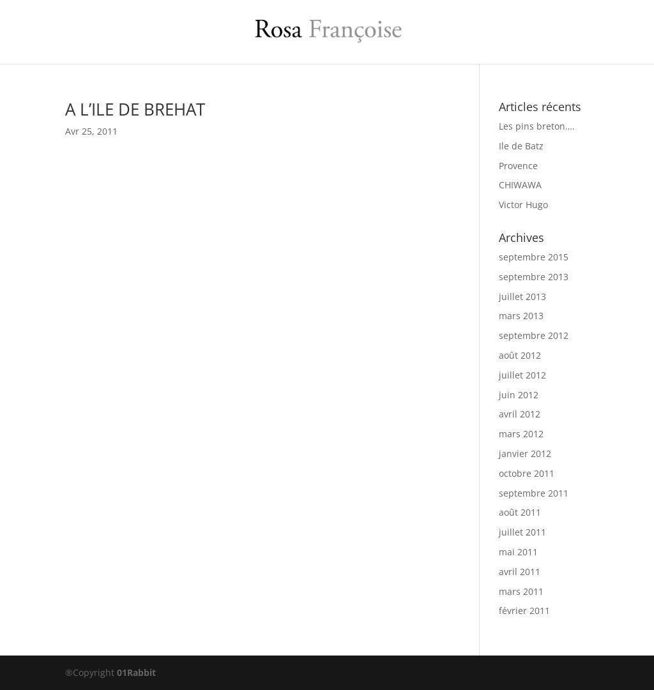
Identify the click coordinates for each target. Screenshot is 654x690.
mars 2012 (521, 434)
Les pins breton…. (537, 126)
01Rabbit (136, 672)
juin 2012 (518, 395)
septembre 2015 (533, 257)
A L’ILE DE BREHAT (135, 109)
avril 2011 (519, 572)
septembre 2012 (533, 335)
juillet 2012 (522, 375)
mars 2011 (521, 591)
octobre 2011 (526, 473)
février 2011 (524, 610)
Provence (518, 166)
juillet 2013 (522, 296)
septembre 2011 (533, 493)
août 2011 (520, 512)
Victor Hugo (523, 205)
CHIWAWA (520, 185)
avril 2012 (519, 414)
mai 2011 (518, 552)
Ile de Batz (521, 146)
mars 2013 (521, 316)
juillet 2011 (522, 532)
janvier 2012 (525, 453)
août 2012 (520, 355)
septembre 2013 (533, 277)
